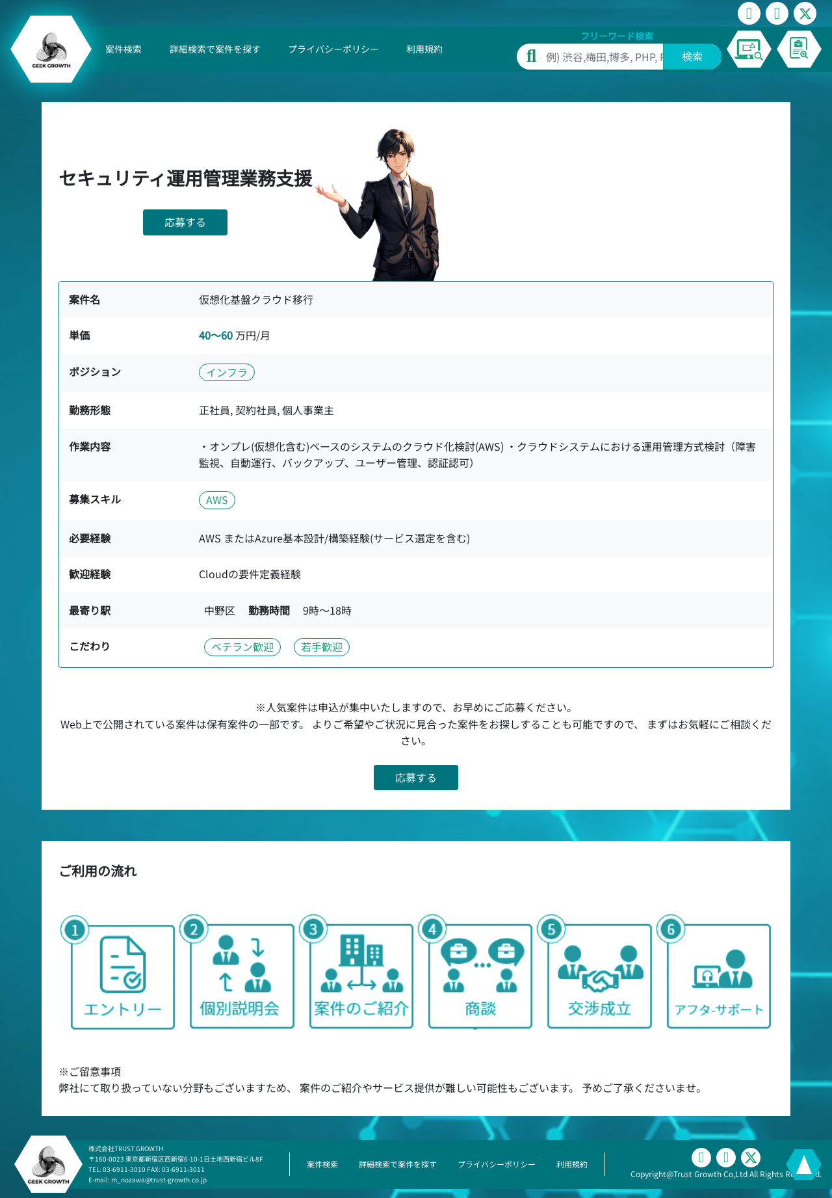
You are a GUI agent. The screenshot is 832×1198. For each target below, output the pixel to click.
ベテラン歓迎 (242, 646)
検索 (692, 56)
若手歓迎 (322, 646)
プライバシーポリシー (333, 48)
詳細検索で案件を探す (215, 48)
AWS (217, 499)
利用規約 (424, 48)
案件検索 (123, 48)
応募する (185, 222)
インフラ (227, 372)
